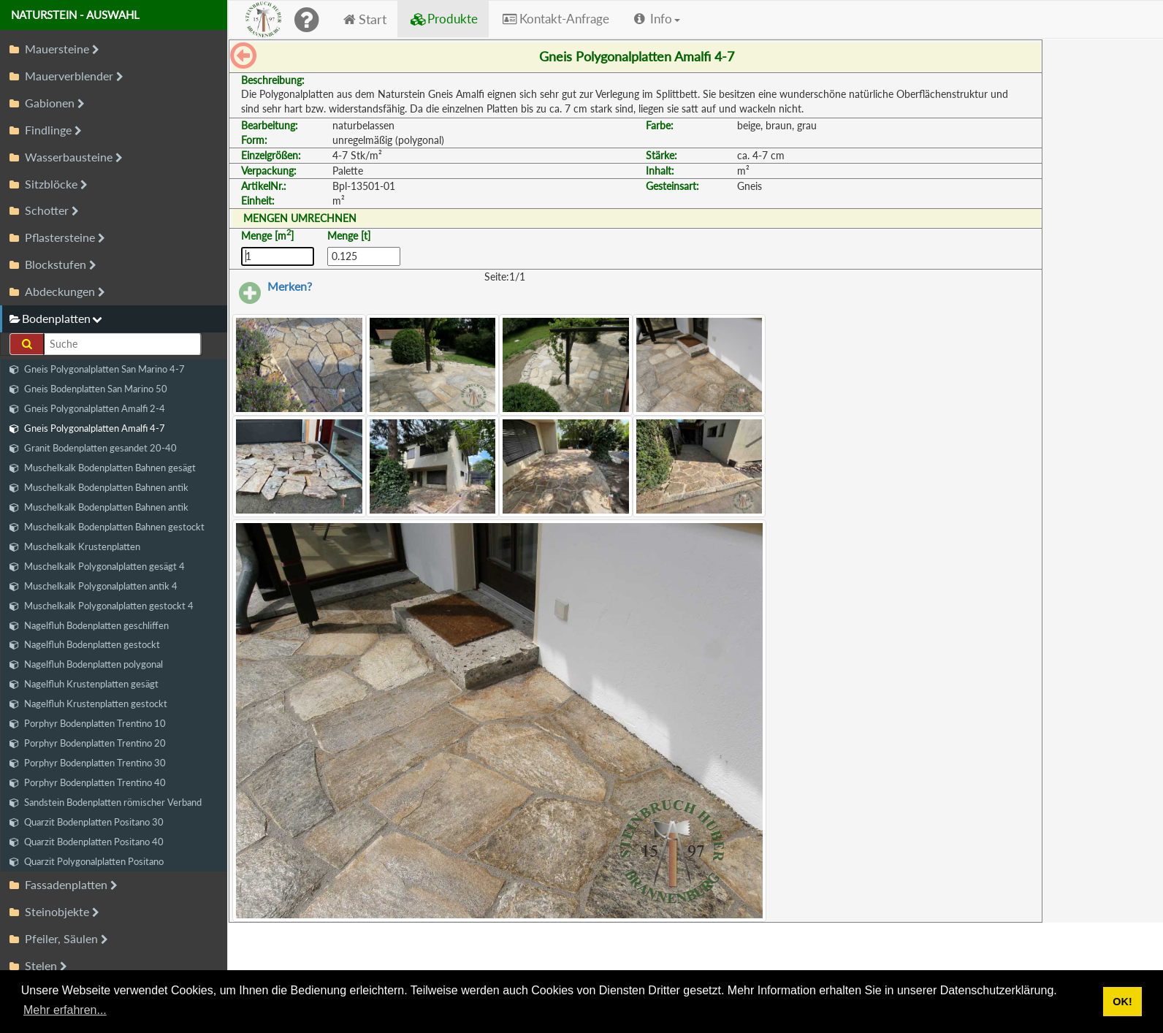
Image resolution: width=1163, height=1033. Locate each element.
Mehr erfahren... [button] (65, 1010)
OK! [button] (1122, 1001)
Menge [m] (267, 235)
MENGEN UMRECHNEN (299, 218)
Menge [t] (348, 235)
